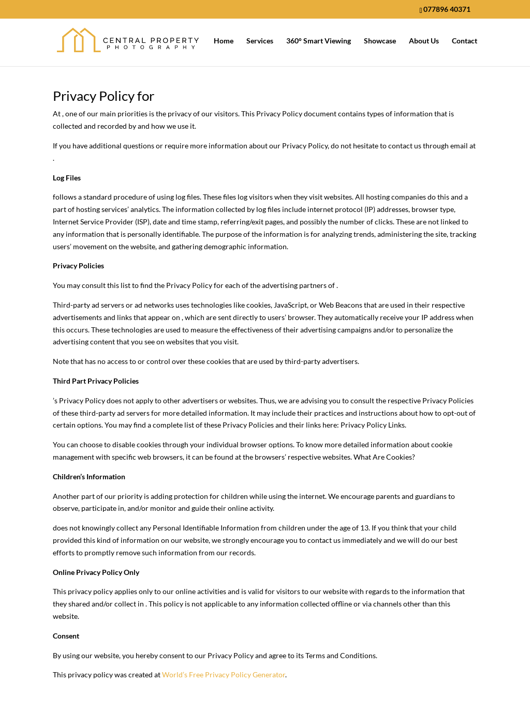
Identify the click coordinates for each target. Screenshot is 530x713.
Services (259, 41)
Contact (464, 41)
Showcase (380, 41)
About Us (424, 41)
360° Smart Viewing (318, 41)
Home (223, 41)
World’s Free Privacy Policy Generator (223, 674)
